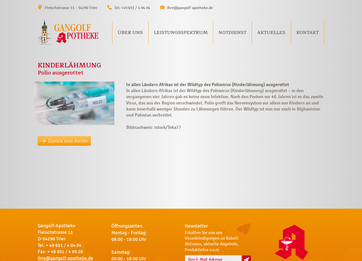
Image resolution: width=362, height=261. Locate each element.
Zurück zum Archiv (68, 141)
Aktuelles (271, 32)
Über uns (130, 32)
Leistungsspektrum (181, 32)
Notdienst (232, 32)
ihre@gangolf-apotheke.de (190, 7)
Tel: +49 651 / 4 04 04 (132, 7)
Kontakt (307, 32)
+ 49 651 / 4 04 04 (63, 245)
